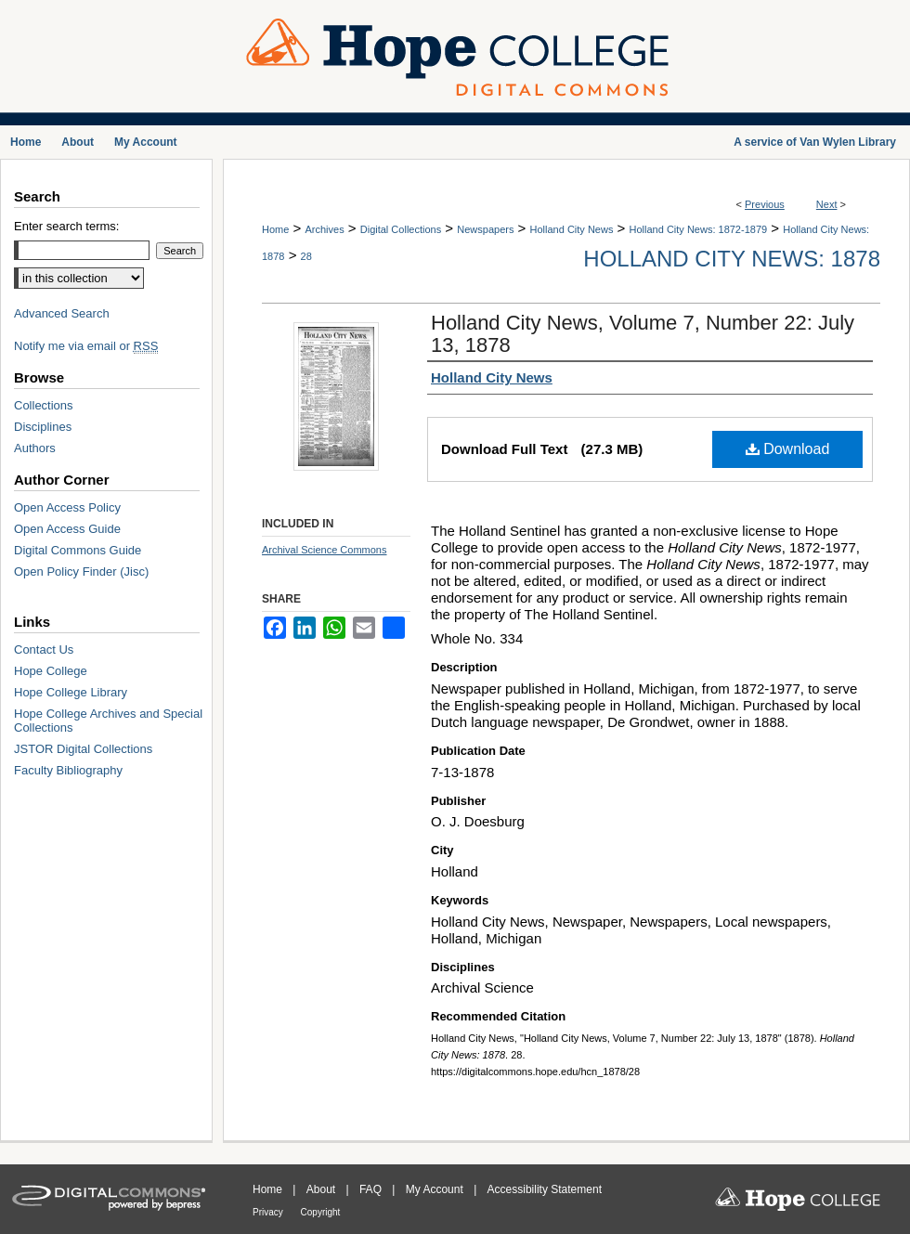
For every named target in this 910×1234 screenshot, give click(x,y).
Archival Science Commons (324, 549)
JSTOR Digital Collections (83, 749)
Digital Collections (400, 229)
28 (306, 256)
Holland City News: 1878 (731, 258)
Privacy (269, 1212)
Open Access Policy (67, 507)
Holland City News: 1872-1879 (699, 229)
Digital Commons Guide (77, 550)
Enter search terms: (66, 226)
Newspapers (485, 229)
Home (275, 229)
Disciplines (43, 427)
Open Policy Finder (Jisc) (81, 571)
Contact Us (43, 649)
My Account (436, 1189)
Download (788, 449)
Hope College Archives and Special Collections (108, 720)
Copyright (321, 1212)
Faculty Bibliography (68, 770)
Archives (324, 229)
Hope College (50, 671)
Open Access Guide (67, 529)
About (322, 1189)
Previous (765, 204)
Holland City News (572, 229)
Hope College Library (70, 692)
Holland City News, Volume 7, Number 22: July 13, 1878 (642, 334)
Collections (43, 405)
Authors (35, 448)
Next (827, 204)
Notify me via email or (86, 346)
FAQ (371, 1189)
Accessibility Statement (545, 1189)
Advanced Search (62, 313)
